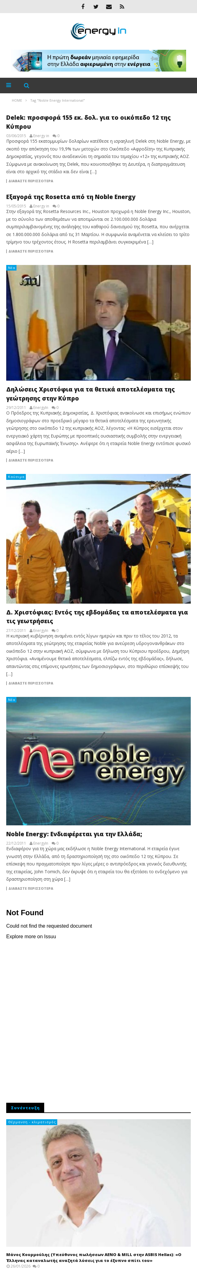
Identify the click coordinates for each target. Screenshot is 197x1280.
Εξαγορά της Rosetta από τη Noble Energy (71, 197)
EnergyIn (40, 408)
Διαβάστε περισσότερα (30, 181)
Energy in (41, 136)
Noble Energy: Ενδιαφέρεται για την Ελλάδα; (74, 834)
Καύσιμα (16, 476)
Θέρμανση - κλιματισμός (32, 1122)
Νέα (11, 267)
